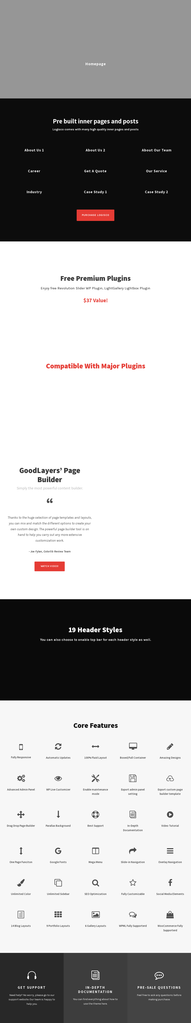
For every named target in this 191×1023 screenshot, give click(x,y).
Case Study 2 (156, 191)
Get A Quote (95, 171)
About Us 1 (34, 150)
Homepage (95, 63)
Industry (34, 191)
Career (34, 171)
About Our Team (157, 150)
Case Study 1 (95, 191)
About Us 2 (95, 150)
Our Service (156, 171)
